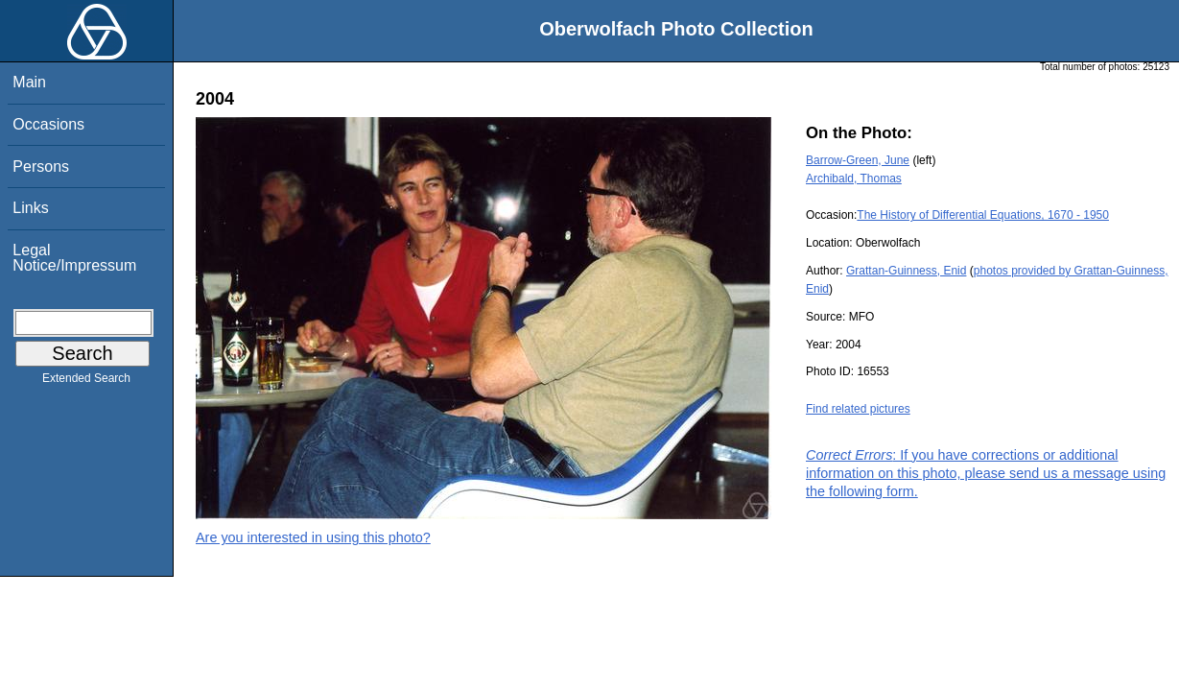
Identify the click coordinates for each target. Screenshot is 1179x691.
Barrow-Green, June (857, 160)
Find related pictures (858, 409)
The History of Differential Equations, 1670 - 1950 (983, 215)
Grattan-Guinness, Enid (906, 270)
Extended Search (86, 382)
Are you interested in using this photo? (313, 537)
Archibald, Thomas (854, 178)
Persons (40, 166)
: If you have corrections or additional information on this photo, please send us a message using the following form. (986, 473)
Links (30, 208)
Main (29, 82)
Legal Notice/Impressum (74, 258)
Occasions (48, 124)
